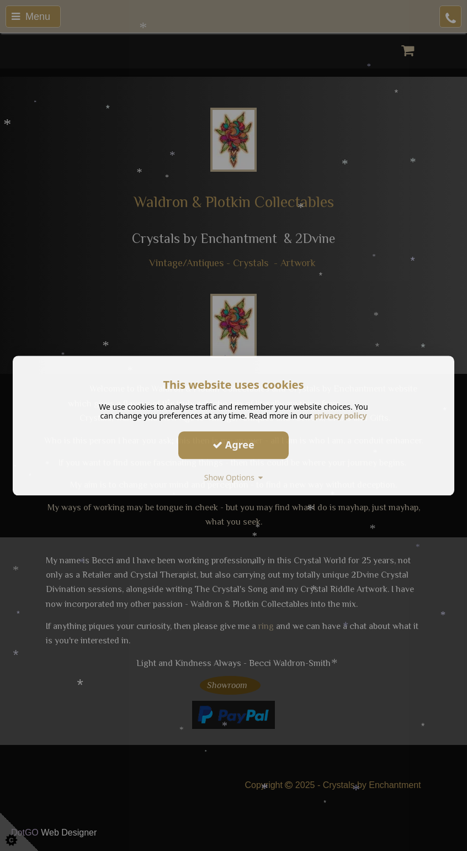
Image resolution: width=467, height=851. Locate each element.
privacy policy (340, 415)
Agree (233, 444)
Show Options (233, 477)
